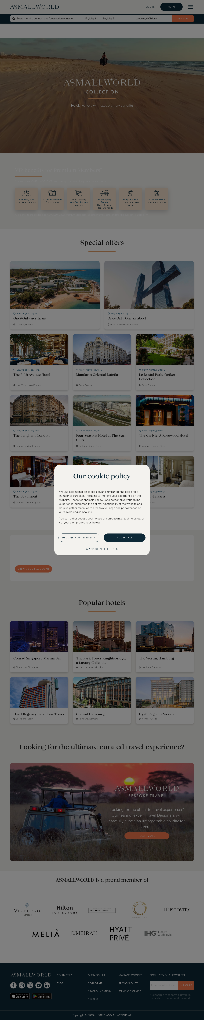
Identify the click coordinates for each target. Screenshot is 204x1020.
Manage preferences (102, 549)
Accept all (124, 537)
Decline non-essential (79, 537)
